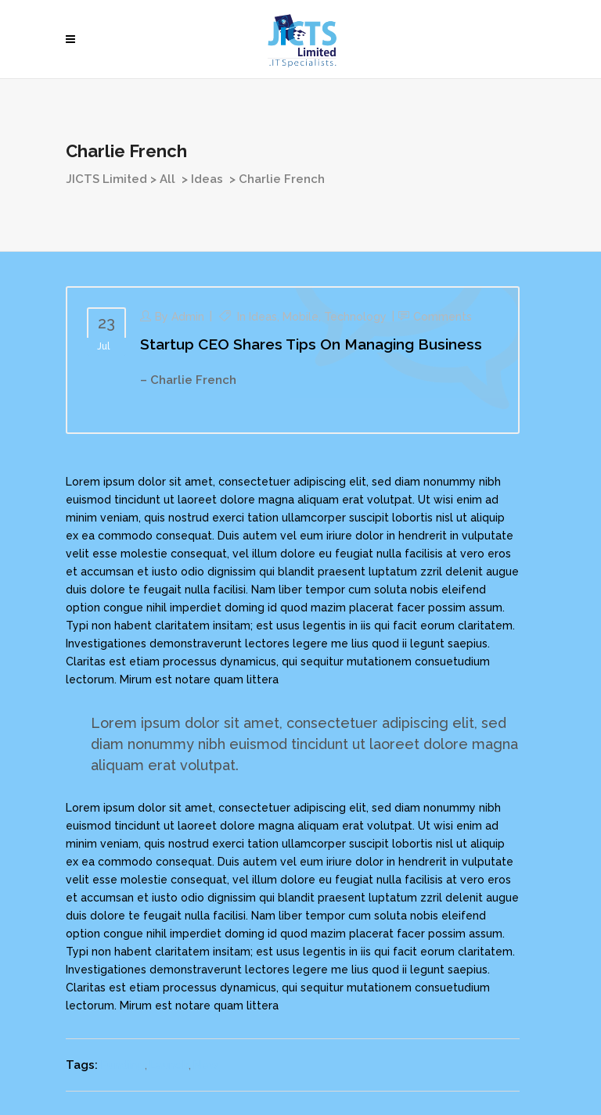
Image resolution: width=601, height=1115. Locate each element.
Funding (123, 1065)
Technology (355, 316)
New (205, 1065)
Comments (442, 316)
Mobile (300, 316)
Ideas (207, 179)
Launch (169, 1065)
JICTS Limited (106, 179)
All (167, 179)
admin (187, 316)
